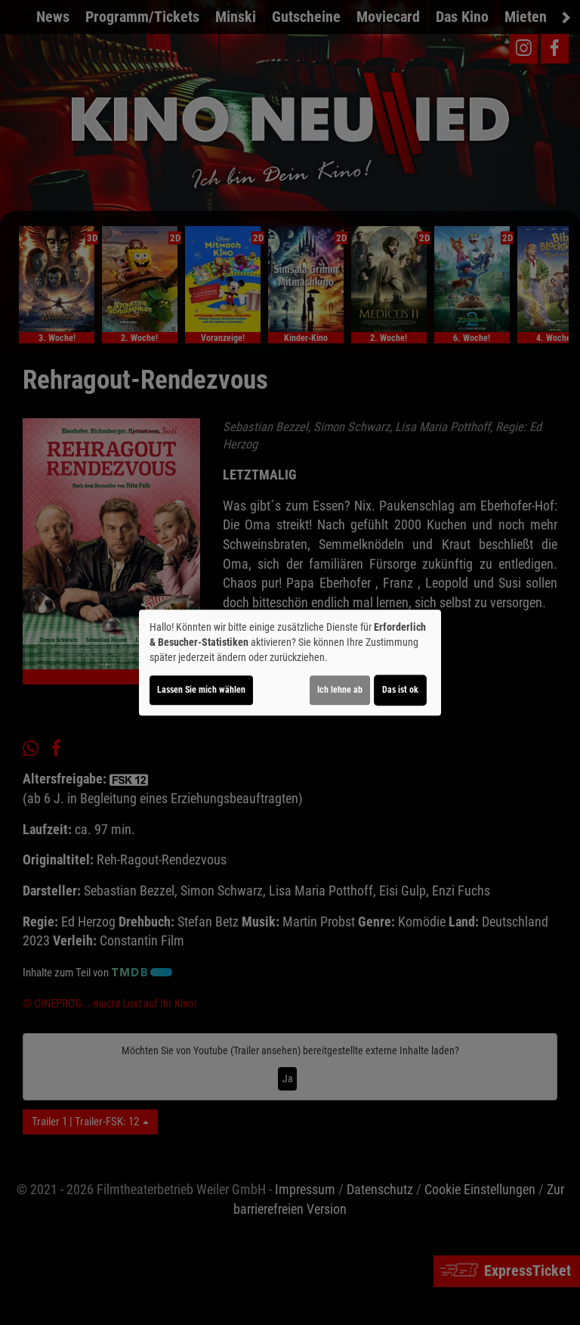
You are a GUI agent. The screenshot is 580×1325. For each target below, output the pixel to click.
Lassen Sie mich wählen (201, 689)
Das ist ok (400, 689)
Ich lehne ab (339, 689)
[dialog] (290, 662)
